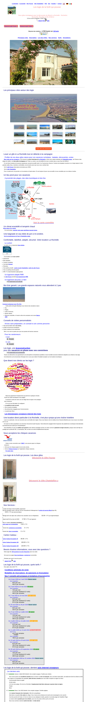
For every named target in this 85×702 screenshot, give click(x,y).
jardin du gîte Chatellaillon (21, 268)
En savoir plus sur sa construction (16, 352)
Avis (49, 3)
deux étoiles (21, 245)
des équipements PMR (22, 276)
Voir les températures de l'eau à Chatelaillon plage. (17, 236)
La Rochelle (42, 159)
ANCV (22, 443)
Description (33, 37)
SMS (48, 20)
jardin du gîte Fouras (34, 268)
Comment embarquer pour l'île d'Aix (12, 304)
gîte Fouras (10, 167)
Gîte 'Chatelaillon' (39, 3)
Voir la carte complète (43, 222)
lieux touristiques (18, 555)
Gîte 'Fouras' (30, 3)
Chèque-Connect (13, 448)
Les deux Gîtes (42, 37)
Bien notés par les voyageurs (11, 159)
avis (56, 31)
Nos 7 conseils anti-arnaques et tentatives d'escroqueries (27, 576)
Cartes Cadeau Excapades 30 (10, 538)
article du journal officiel (45, 510)
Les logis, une (10, 348)
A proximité (22, 3)
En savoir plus (9, 450)
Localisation (15, 3)
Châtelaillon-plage (67, 159)
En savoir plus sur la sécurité (15, 281)
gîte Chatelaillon (11, 169)
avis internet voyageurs (48, 668)
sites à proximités (13, 531)
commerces (27, 555)
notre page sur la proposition (10, 524)
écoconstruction (23, 348)
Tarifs (60, 37)
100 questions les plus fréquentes (20, 551)
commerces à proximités (15, 527)
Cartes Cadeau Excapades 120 (10, 546)
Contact (60, 3)
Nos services (53, 37)
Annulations (66, 37)
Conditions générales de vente (17, 570)
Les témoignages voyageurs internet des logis (23, 414)
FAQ (46, 3)
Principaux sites (23, 37)
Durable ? (53, 3)
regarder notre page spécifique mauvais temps (25, 230)
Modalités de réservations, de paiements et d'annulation (27, 573)
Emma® (11, 264)
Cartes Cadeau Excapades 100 (10, 542)
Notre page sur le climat (9, 228)
